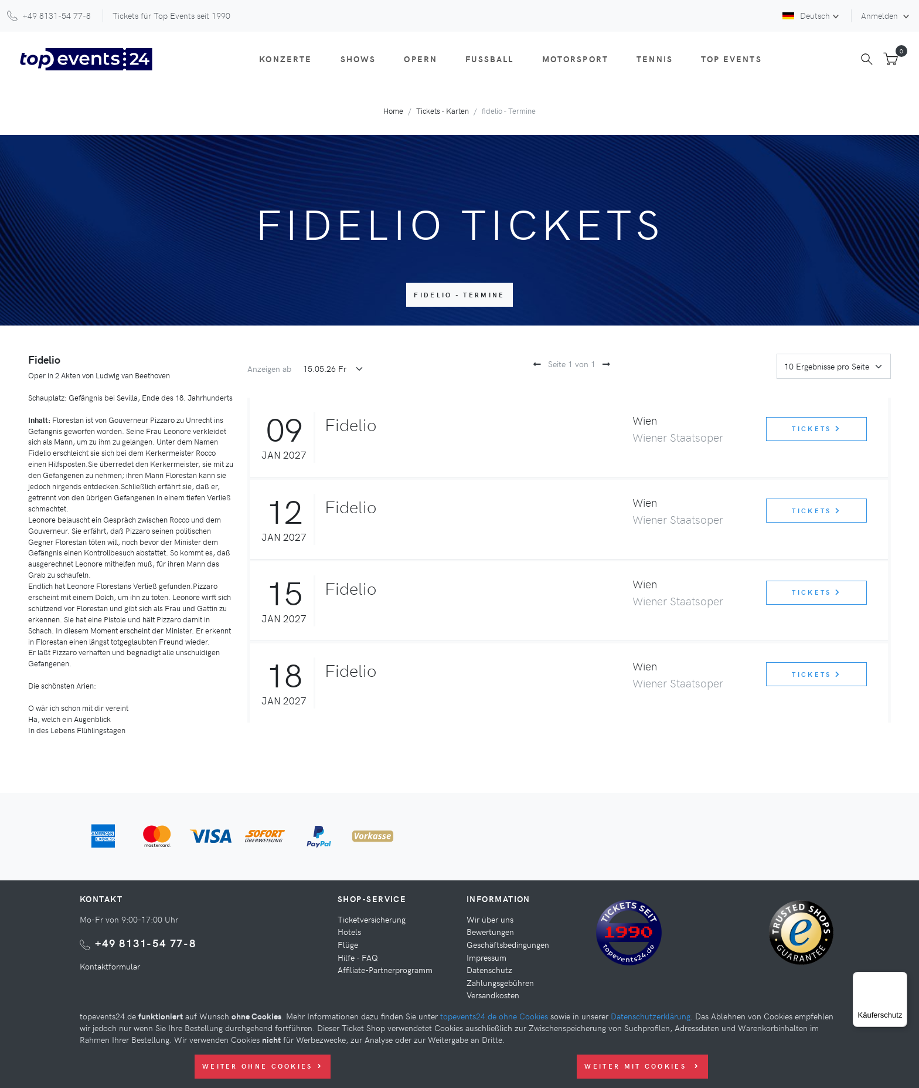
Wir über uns (490, 919)
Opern (420, 59)
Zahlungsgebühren (500, 982)
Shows (358, 59)
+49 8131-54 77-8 (145, 943)
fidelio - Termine (459, 294)
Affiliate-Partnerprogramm (385, 969)
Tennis (655, 59)
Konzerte (285, 59)
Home (393, 111)
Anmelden (880, 15)
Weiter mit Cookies (642, 1066)
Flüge (348, 944)
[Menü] (900, 979)
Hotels (349, 931)
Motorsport (575, 59)
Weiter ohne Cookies (262, 1066)
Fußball (489, 59)
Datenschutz (489, 969)
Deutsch (806, 15)
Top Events (731, 59)
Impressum (486, 957)
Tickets (816, 428)
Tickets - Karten (442, 111)
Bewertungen (490, 931)
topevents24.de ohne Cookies (494, 1016)
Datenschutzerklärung (650, 1016)
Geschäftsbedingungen (508, 944)
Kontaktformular (110, 966)
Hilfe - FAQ (358, 957)
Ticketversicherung (372, 919)
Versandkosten (493, 995)
